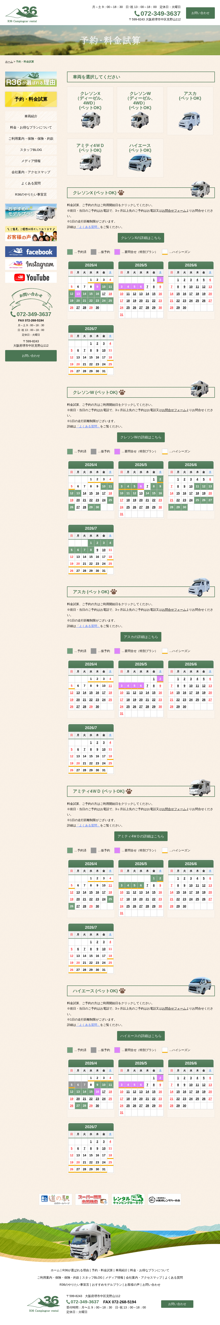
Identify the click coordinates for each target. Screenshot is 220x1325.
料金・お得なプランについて (31, 127)
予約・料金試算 (102, 1270)
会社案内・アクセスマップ (31, 172)
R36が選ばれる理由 (75, 1270)
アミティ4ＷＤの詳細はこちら (141, 836)
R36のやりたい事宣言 (31, 194)
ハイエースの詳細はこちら (141, 1036)
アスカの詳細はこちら (141, 637)
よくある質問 (31, 183)
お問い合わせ (200, 13)
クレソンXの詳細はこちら (141, 238)
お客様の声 (132, 1284)
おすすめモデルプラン (107, 1284)
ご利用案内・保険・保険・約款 (30, 138)
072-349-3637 (161, 13)
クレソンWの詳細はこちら (140, 437)
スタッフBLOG (31, 149)
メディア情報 (31, 161)
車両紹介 (30, 116)
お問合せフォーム (174, 210)
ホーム (55, 1270)
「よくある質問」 (88, 227)
